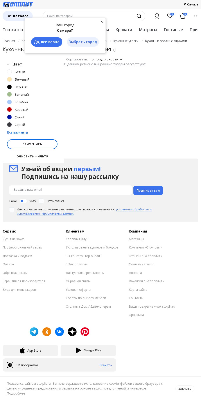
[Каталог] (18, 16)
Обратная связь (15, 272)
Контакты (136, 297)
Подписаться (148, 189)
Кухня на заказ (14, 238)
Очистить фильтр (32, 156)
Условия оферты (78, 288)
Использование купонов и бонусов (92, 246)
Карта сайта (138, 288)
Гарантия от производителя (24, 280)
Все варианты (17, 132)
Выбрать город (82, 42)
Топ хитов (13, 29)
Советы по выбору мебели (86, 297)
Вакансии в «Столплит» (146, 280)
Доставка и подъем (17, 255)
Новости (135, 272)
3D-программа (77, 263)
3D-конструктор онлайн (84, 255)
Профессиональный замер (22, 246)
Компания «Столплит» (145, 246)
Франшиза (136, 314)
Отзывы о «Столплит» (145, 255)
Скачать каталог (141, 263)
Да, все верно (46, 42)
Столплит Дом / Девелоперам (88, 305)
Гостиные (173, 29)
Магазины (136, 238)
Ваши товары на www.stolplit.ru (152, 305)
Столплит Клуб (77, 238)
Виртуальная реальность (85, 272)
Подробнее (16, 393)
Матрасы (148, 29)
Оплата (8, 263)
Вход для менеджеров (19, 288)
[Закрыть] (101, 21)
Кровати (123, 29)
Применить (32, 144)
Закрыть (184, 388)
